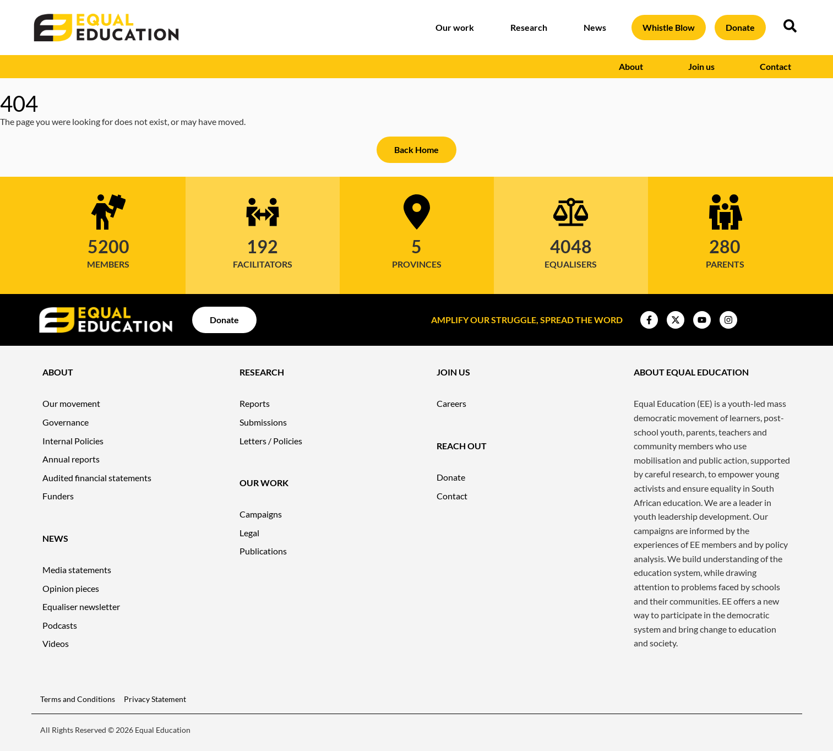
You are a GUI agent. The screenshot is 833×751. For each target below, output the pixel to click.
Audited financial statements (96, 477)
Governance (65, 422)
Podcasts (59, 625)
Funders (58, 496)
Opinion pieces (70, 588)
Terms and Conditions (77, 699)
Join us (704, 66)
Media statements (76, 569)
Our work (457, 27)
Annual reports (71, 459)
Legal (249, 532)
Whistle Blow (669, 27)
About (634, 66)
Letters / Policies (270, 441)
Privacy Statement (155, 699)
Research (531, 27)
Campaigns (260, 514)
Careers (451, 403)
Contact (775, 66)
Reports (254, 403)
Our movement (71, 403)
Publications (263, 551)
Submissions (263, 422)
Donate (740, 27)
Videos (55, 643)
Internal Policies (73, 441)
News (598, 27)
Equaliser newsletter (81, 606)
